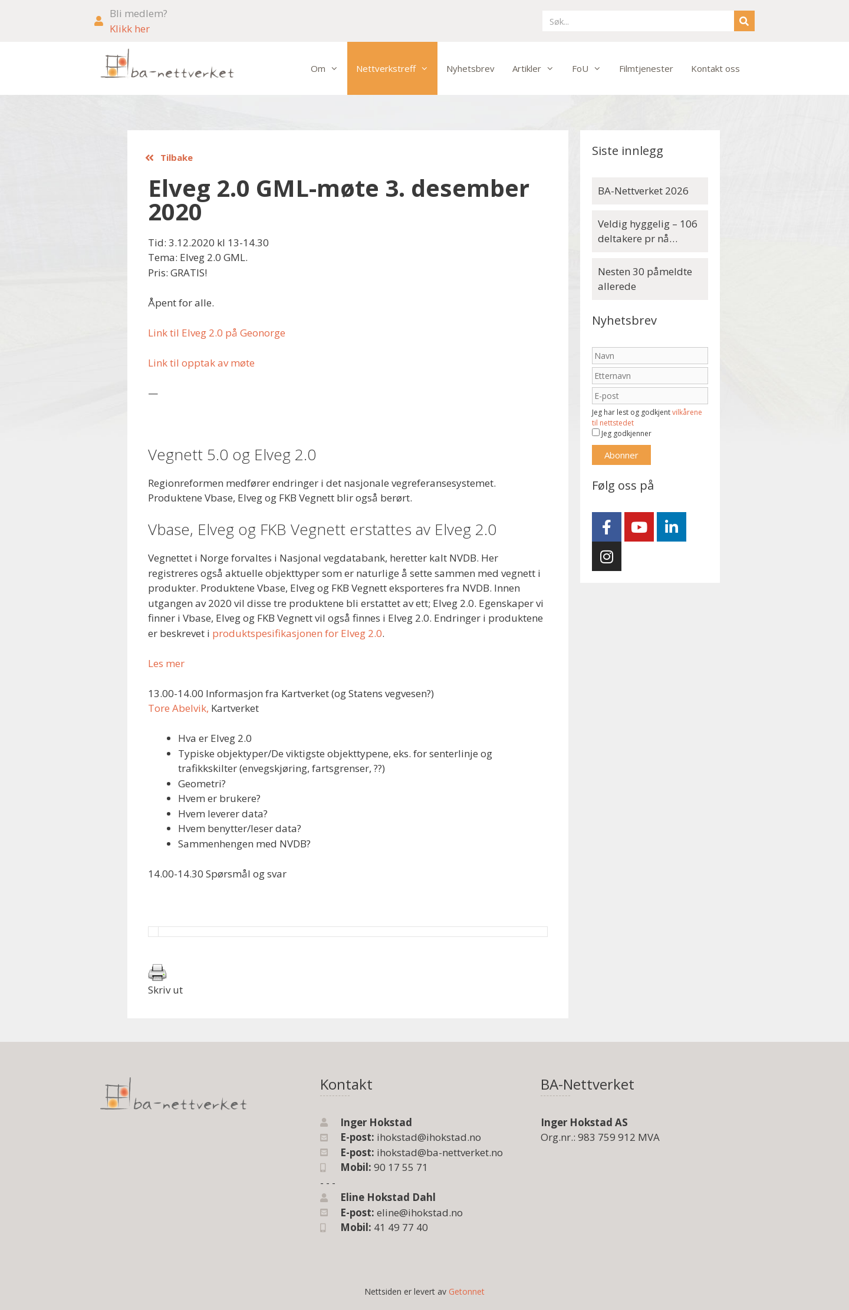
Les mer (166, 663)
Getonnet (467, 1291)
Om (329, 68)
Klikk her (130, 28)
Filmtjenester (646, 68)
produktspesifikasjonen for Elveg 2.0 (297, 633)
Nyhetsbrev (470, 68)
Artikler (537, 68)
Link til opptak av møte (201, 362)
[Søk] (744, 21)
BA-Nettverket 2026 (643, 190)
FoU (591, 68)
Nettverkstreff (396, 68)
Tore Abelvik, (178, 708)
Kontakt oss (715, 68)
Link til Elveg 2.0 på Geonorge (216, 332)
